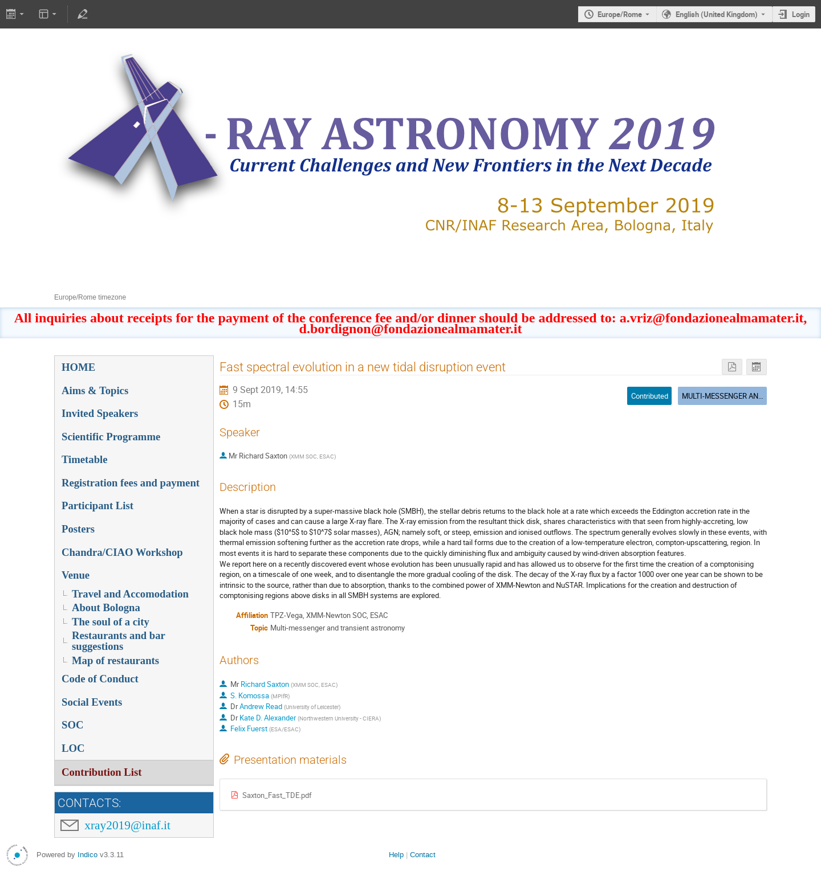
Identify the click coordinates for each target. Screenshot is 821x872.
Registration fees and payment (131, 483)
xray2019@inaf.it (127, 825)
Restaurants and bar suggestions (118, 640)
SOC (72, 725)
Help (396, 854)
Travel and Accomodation (130, 594)
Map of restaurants (115, 660)
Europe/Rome (620, 14)
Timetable (85, 459)
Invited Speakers (100, 413)
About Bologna (106, 607)
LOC (73, 748)
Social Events (92, 702)
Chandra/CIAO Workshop (122, 552)
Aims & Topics (95, 390)
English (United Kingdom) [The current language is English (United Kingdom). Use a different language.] (717, 14)
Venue (76, 575)
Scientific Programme (111, 437)
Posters (78, 529)
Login (801, 14)
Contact (423, 854)
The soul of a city (110, 622)
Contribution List (101, 772)
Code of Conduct (100, 679)
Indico (87, 854)
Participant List (97, 505)
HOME (78, 367)
